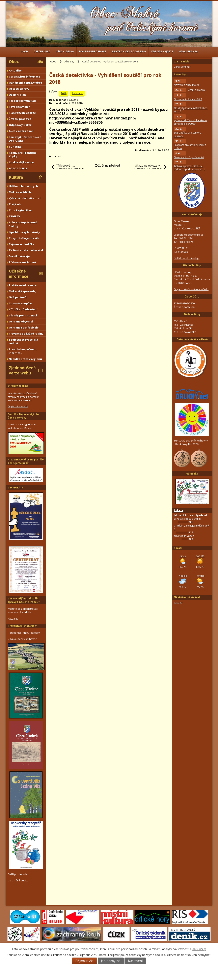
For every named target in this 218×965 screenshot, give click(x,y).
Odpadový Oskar (20, 125)
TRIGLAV (14, 216)
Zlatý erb (15, 204)
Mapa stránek (188, 51)
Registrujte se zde (18, 406)
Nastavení (135, 961)
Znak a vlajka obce (21, 162)
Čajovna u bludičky (21, 244)
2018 (63, 93)
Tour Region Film (20, 210)
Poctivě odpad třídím (188, 518)
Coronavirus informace (24, 76)
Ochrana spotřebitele (23, 327)
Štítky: (53, 91)
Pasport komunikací (22, 101)
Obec (14, 61)
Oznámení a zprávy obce (25, 82)
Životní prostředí (20, 119)
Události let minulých (23, 186)
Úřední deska (65, 51)
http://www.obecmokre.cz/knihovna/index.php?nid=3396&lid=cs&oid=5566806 (93, 120)
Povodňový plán (19, 107)
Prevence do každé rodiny (26, 333)
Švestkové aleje (19, 256)
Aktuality (69, 61)
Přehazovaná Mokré (22, 262)
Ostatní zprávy (19, 88)
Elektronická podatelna (128, 51)
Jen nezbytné (110, 961)
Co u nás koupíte (20, 303)
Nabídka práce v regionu (25, 359)
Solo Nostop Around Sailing (23, 224)
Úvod (24, 51)
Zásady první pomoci (23, 315)
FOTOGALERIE (18, 168)
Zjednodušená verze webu (22, 370)
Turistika (15, 146)
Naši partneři (18, 297)
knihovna (77, 93)
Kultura (16, 177)
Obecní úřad (41, 51)
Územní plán (17, 94)
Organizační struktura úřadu (191, 289)
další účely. (199, 949)
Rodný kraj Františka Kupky (22, 154)
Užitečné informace (18, 273)
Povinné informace (92, 51)
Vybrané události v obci (24, 198)
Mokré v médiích (20, 192)
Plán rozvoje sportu (22, 113)
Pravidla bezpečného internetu (23, 351)
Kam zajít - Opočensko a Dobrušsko (25, 138)
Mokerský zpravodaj (22, 291)
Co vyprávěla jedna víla (24, 238)
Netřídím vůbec (185, 536)
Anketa (178, 510)
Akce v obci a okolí (21, 131)
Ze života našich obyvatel (26, 250)
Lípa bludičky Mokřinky (24, 232)
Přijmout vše (84, 961)
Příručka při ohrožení (23, 309)
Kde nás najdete (162, 51)
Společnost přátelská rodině (23, 341)
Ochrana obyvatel (21, 321)
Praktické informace (22, 285)
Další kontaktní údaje (186, 258)
